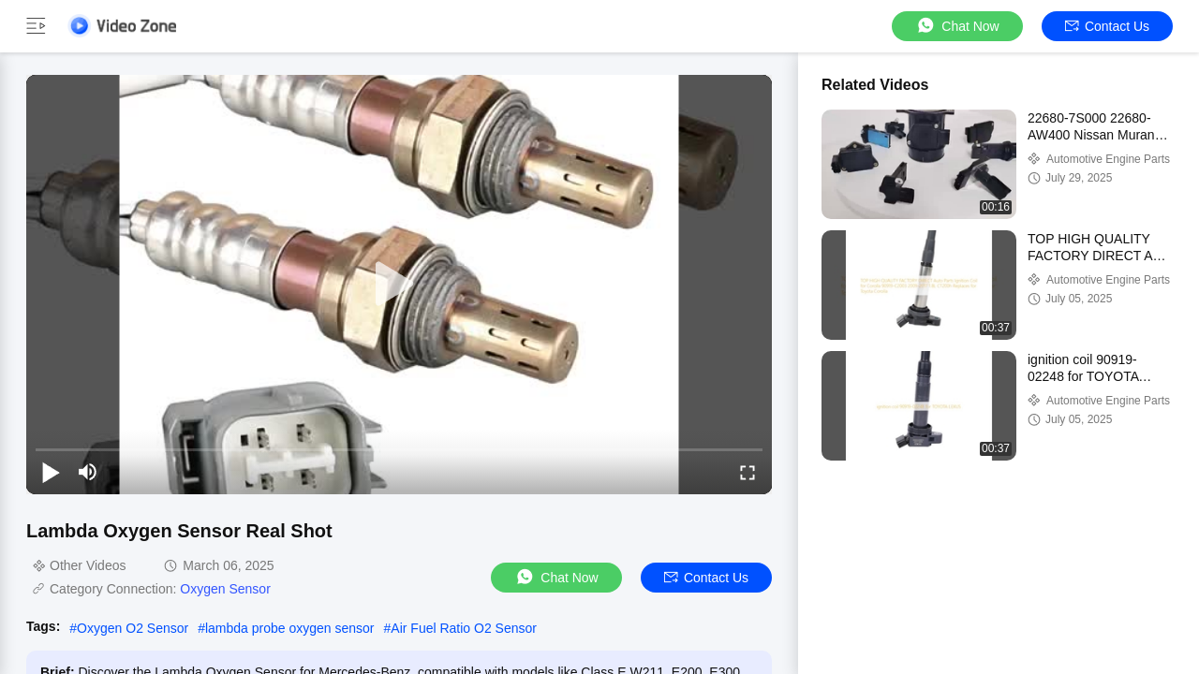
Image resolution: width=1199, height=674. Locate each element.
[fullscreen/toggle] (747, 472)
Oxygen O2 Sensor (132, 628)
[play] (399, 284)
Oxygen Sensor (225, 588)
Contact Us (1107, 26)
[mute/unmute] (88, 472)
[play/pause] (50, 472)
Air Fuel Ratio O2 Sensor (464, 628)
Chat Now (957, 26)
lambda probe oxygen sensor (290, 628)
